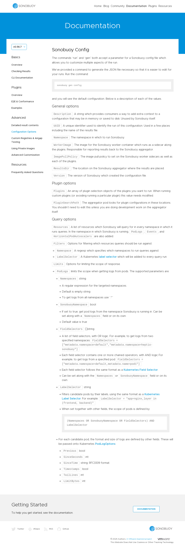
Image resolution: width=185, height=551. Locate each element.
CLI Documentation (22, 78)
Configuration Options (23, 132)
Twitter (17, 529)
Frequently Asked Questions (27, 172)
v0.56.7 (17, 47)
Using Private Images (23, 148)
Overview (16, 65)
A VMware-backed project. (148, 539)
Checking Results (20, 71)
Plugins (152, 6)
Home (98, 6)
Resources (165, 6)
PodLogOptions (105, 444)
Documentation (136, 6)
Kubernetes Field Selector (141, 370)
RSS (48, 529)
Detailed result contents (25, 125)
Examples (16, 108)
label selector (108, 257)
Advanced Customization (25, 155)
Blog (106, 6)
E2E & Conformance (22, 101)
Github (63, 529)
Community (118, 6)
